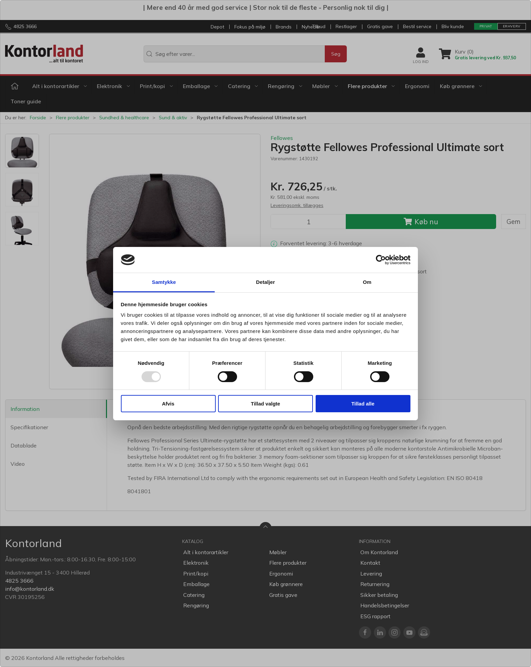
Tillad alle (362, 404)
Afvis (168, 404)
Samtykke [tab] (164, 282)
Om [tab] (367, 282)
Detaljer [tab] (265, 282)
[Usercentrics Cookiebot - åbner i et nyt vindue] (380, 260)
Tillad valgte (265, 404)
